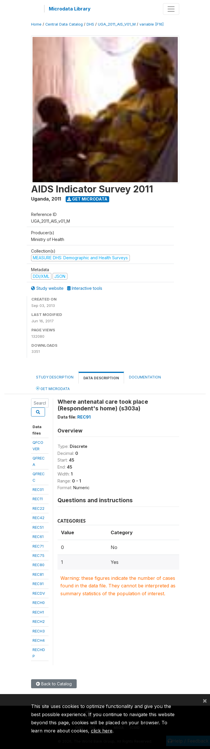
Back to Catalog (54, 683)
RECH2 (39, 621)
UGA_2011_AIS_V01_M (117, 24)
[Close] (204, 700)
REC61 (38, 536)
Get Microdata (87, 198)
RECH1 (38, 612)
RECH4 (39, 640)
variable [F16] (151, 24)
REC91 (38, 583)
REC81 (38, 574)
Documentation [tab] (145, 377)
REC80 (38, 564)
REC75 (38, 555)
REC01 (38, 489)
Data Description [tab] (101, 378)
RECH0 (39, 602)
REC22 (38, 508)
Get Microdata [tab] (53, 388)
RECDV (39, 593)
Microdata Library (70, 9)
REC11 (38, 498)
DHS (90, 24)
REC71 (38, 546)
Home (36, 24)
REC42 (38, 517)
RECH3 (39, 631)
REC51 (38, 527)
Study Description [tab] (54, 377)
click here (101, 731)
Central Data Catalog (64, 24)
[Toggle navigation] (171, 9)
